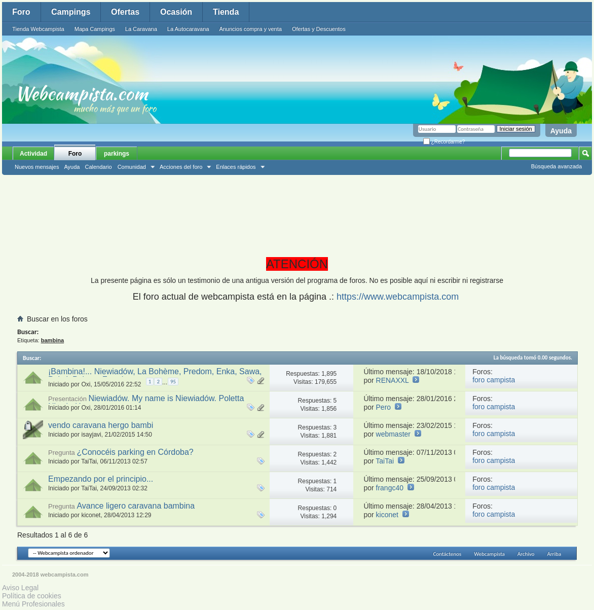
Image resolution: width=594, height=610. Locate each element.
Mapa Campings (95, 29)
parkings (116, 153)
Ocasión (176, 12)
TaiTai (89, 461)
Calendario (98, 167)
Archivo (526, 554)
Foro (21, 12)
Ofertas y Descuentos (319, 29)
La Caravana (141, 29)
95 (173, 381)
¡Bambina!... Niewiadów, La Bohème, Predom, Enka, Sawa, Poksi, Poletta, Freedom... (155, 375)
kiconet (90, 515)
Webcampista (489, 554)
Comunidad (132, 167)
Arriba (554, 554)
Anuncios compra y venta (250, 29)
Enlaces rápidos (235, 167)
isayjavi (91, 434)
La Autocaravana (188, 29)
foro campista (493, 380)
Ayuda (561, 131)
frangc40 (389, 488)
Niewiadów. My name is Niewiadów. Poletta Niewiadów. (146, 402)
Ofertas (125, 12)
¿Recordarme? (444, 142)
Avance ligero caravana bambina (136, 505)
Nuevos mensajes (37, 167)
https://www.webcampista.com (398, 297)
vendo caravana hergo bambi (100, 425)
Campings (70, 12)
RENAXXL (392, 380)
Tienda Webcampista (38, 29)
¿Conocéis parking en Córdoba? (135, 452)
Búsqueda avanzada (556, 166)
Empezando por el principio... (100, 479)
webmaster (393, 434)
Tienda (226, 12)
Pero (383, 407)
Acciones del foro (181, 167)
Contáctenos (447, 554)
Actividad (33, 153)
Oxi (85, 384)
